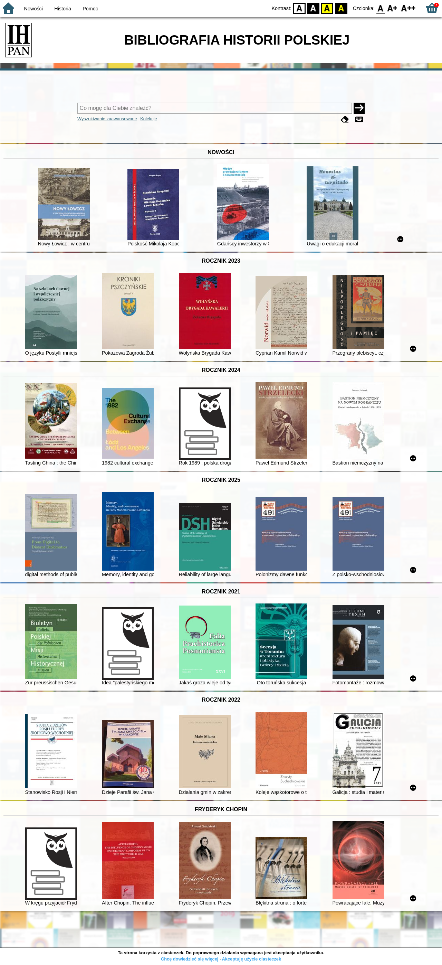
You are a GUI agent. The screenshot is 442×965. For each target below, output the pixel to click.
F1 (392, 8)
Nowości (33, 8)
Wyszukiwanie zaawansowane (107, 118)
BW (313, 8)
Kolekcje (148, 118)
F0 (380, 8)
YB (327, 8)
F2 (408, 8)
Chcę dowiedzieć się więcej (189, 959)
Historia (62, 8)
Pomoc (90, 8)
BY (341, 8)
